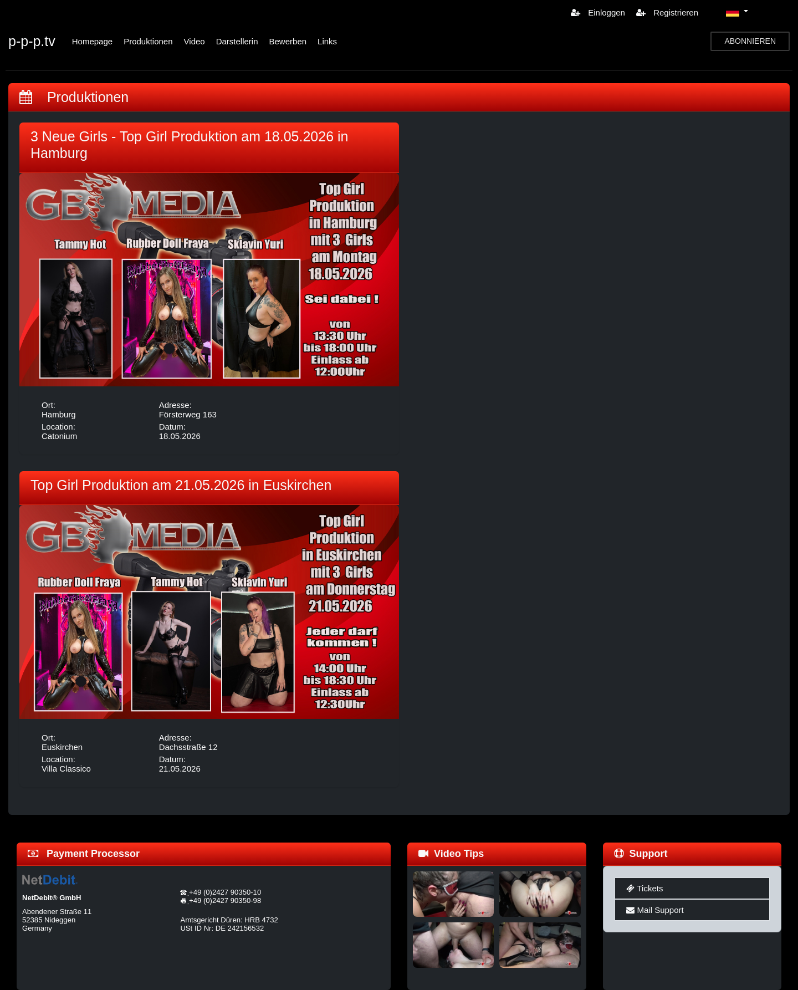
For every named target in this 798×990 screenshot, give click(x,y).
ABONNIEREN (750, 41)
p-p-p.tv (31, 41)
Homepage (92, 41)
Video (194, 41)
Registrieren (667, 12)
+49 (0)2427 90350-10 (225, 892)
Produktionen (148, 41)
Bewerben (288, 41)
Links (327, 41)
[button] (737, 12)
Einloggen (598, 12)
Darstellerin (237, 41)
